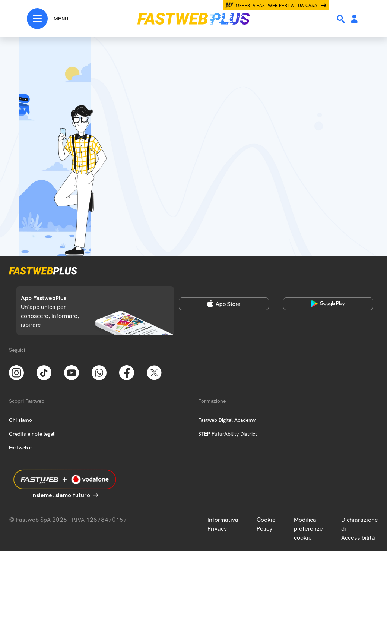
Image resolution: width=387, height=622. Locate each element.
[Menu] (47, 18)
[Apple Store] (224, 303)
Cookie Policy (266, 524)
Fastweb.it (20, 447)
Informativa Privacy (222, 524)
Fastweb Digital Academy (227, 420)
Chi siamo (20, 420)
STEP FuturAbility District (227, 433)
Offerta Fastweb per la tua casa (277, 6)
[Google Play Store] (328, 303)
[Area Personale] (354, 19)
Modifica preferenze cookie (308, 529)
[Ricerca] (341, 19)
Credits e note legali (32, 433)
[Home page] (193, 19)
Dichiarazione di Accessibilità (359, 529)
